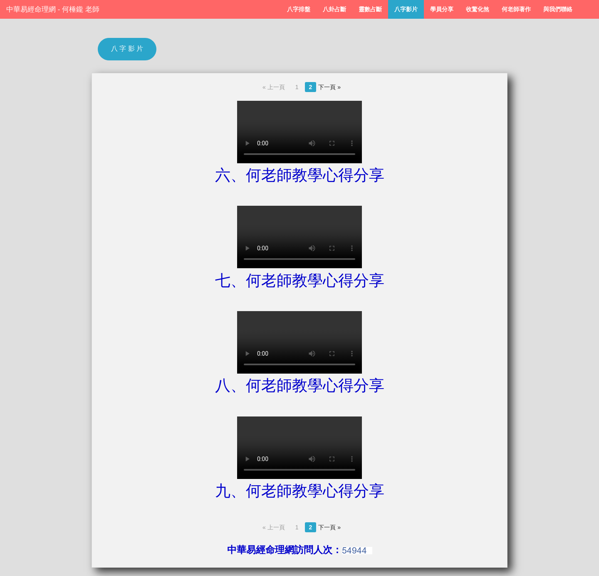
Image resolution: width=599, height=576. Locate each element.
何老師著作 (516, 9)
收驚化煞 (477, 9)
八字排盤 (298, 9)
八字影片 (406, 9)
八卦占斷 (334, 9)
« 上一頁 (273, 87)
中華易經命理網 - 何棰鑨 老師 (52, 9)
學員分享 (441, 9)
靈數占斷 (370, 9)
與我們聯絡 (557, 9)
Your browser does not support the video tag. (299, 132)
